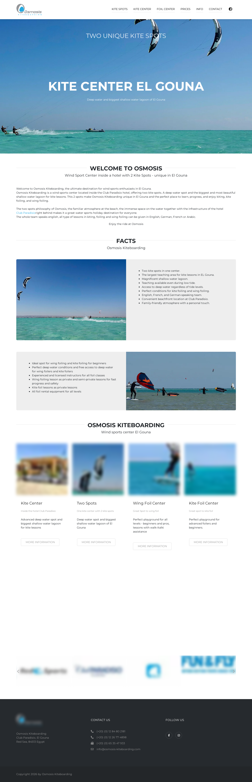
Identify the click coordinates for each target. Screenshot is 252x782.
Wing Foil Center (149, 503)
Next (234, 671)
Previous (18, 671)
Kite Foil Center (203, 503)
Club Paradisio (25, 213)
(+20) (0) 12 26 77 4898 (111, 737)
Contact (215, 9)
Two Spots (87, 503)
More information (40, 542)
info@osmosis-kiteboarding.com (118, 749)
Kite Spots (120, 9)
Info (199, 9)
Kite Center (142, 9)
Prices (185, 9)
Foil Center (166, 9)
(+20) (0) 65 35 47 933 (111, 743)
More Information (208, 542)
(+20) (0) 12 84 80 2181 (111, 731)
